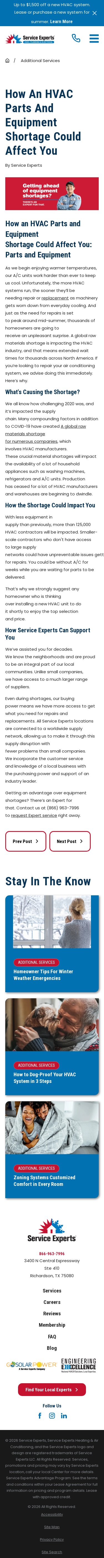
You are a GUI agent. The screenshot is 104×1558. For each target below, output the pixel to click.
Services (52, 1291)
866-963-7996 (52, 1253)
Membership (52, 1325)
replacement (55, 298)
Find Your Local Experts (52, 1389)
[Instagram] (52, 1416)
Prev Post (26, 841)
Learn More (61, 21)
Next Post (70, 841)
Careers (52, 1302)
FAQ (52, 1337)
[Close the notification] (95, 13)
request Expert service (34, 815)
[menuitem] (52, 1515)
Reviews (52, 1314)
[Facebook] (40, 1416)
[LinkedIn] (64, 1416)
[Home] (30, 38)
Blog (52, 1348)
